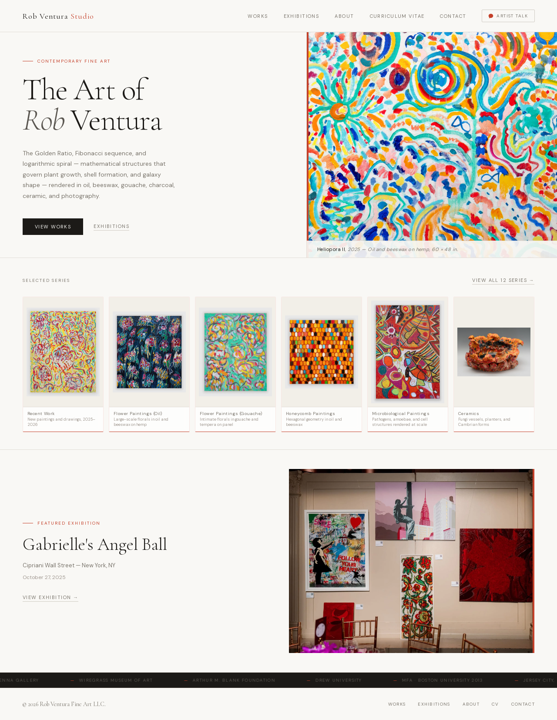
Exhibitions (301, 16)
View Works (53, 227)
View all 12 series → (503, 280)
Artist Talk (508, 16)
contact (523, 704)
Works (258, 16)
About (344, 16)
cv (495, 704)
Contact (453, 16)
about (471, 704)
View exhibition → (50, 597)
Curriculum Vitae (397, 16)
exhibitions (434, 704)
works (397, 704)
